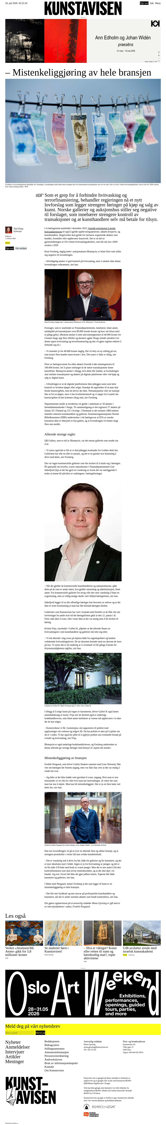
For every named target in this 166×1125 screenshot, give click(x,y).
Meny (158, 3)
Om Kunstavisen (54, 1070)
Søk (152, 3)
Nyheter (13, 1042)
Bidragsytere (52, 1045)
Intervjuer (14, 1051)
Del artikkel (21, 248)
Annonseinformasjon (57, 1052)
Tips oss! (144, 3)
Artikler (13, 1056)
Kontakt (49, 1066)
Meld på (40, 1032)
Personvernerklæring (57, 1055)
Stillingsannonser (55, 1048)
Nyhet (7, 243)
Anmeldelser (17, 1047)
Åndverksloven (53, 1059)
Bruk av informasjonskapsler (61, 1063)
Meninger (14, 1061)
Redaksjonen (52, 1041)
